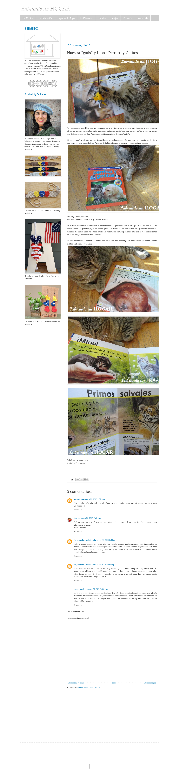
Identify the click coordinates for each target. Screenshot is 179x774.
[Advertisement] (118, 32)
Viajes (115, 18)
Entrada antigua (150, 683)
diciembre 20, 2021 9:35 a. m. (96, 589)
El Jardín (127, 18)
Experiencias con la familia (85, 540)
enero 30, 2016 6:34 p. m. (107, 540)
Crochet (102, 18)
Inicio (114, 683)
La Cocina (28, 18)
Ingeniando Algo (66, 18)
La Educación (45, 18)
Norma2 (77, 518)
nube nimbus (79, 499)
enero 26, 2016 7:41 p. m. (91, 518)
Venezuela (143, 18)
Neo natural (79, 589)
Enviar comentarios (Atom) (89, 688)
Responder (78, 510)
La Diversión (86, 18)
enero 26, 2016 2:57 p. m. (95, 499)
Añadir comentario (76, 611)
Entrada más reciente (76, 683)
